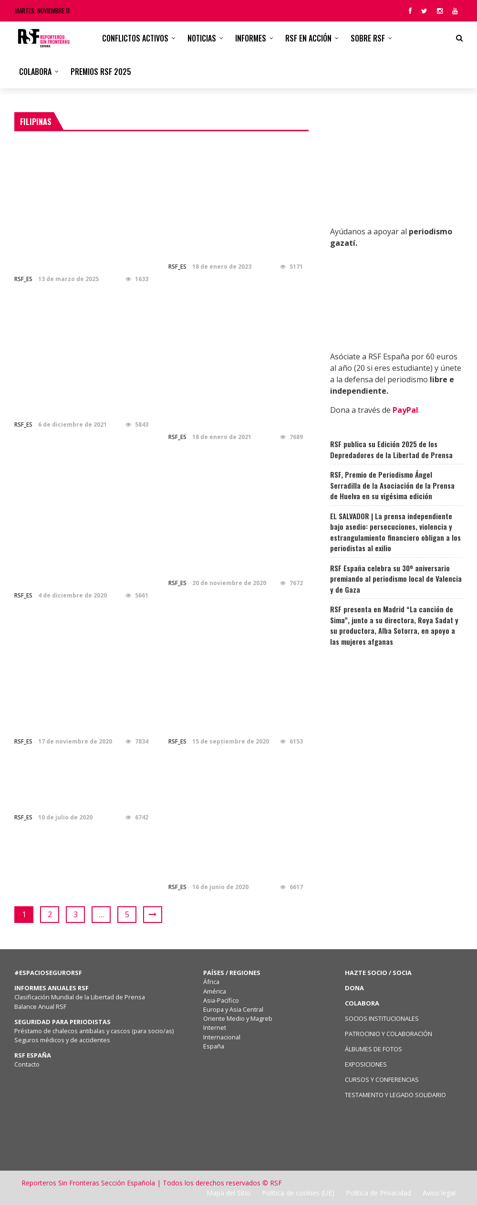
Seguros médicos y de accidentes (63, 1040)
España (213, 1046)
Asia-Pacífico (221, 1000)
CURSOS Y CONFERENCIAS (382, 1079)
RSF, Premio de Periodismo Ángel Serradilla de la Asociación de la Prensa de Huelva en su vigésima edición (392, 485)
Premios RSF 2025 (101, 71)
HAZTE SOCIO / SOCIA (378, 972)
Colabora (35, 71)
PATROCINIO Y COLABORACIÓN (388, 1033)
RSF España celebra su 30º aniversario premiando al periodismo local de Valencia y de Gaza (396, 579)
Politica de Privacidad (378, 1192)
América (214, 991)
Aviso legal (439, 1192)
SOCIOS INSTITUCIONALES (382, 1018)
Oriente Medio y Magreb (237, 1018)
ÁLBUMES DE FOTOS (373, 1049)
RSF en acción (308, 38)
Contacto (27, 1064)
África (211, 981)
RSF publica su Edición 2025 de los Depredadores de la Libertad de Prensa (391, 449)
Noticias (201, 38)
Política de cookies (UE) (298, 1192)
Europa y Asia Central (233, 1009)
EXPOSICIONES (366, 1064)
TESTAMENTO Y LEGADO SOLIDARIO (395, 1094)
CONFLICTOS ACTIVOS (135, 38)
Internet (214, 1027)
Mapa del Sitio (228, 1192)
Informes (250, 38)
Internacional (221, 1037)
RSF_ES (23, 279)
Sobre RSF (368, 38)
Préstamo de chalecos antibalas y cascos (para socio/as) (94, 1031)
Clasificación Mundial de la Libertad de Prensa (79, 997)
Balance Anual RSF (40, 1006)
